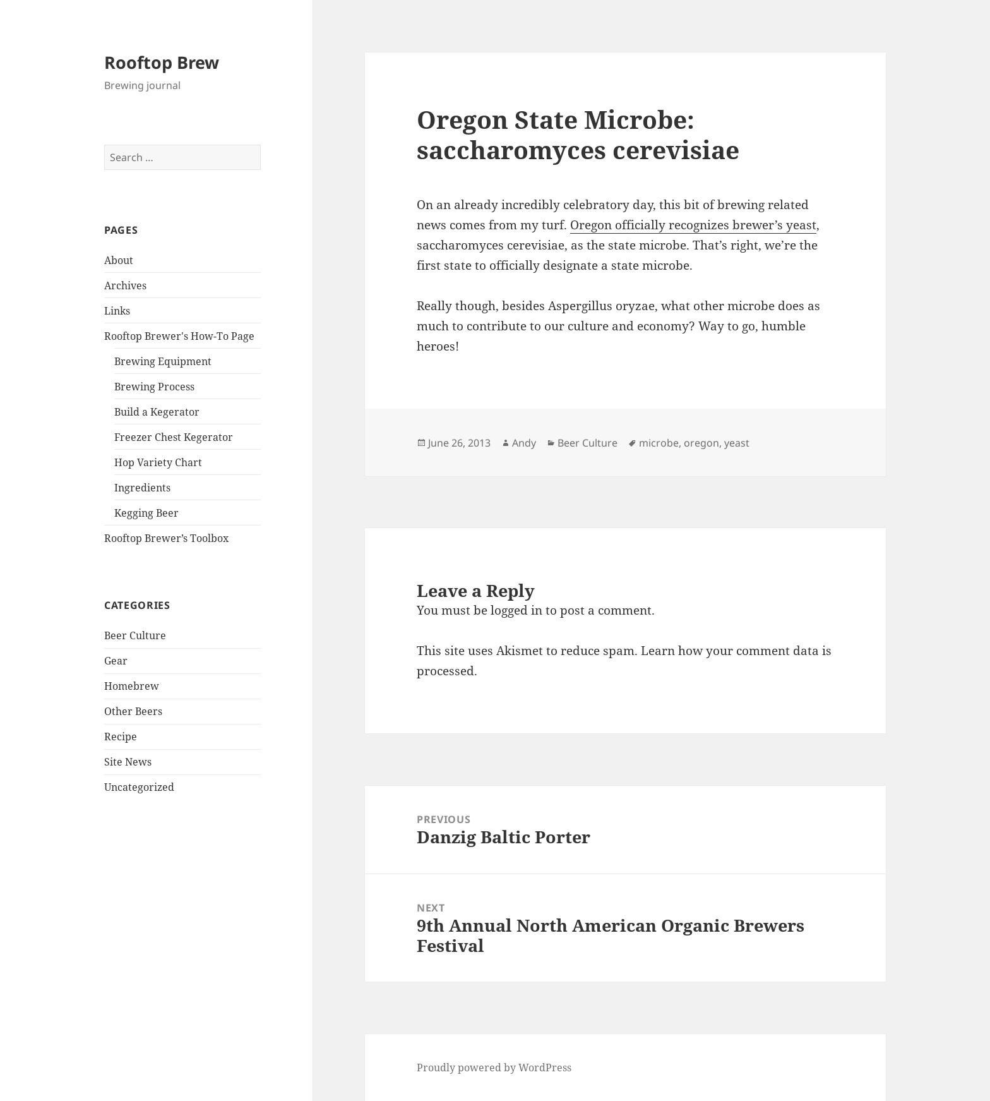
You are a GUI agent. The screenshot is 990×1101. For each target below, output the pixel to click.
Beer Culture (135, 635)
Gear (116, 661)
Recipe (120, 736)
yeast (736, 443)
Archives (125, 285)
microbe (659, 443)
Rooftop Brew (161, 62)
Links (117, 311)
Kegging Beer (146, 513)
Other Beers (133, 711)
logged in (516, 610)
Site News (128, 762)
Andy (524, 443)
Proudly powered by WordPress (494, 1067)
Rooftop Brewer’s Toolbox (166, 538)
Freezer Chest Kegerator (173, 437)
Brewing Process (154, 387)
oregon (701, 443)
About (118, 260)
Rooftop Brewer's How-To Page (179, 336)
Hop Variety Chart (158, 462)
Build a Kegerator (157, 412)
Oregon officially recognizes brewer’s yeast (693, 225)
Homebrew (131, 686)
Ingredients (142, 488)
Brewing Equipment (163, 361)
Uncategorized (139, 787)
